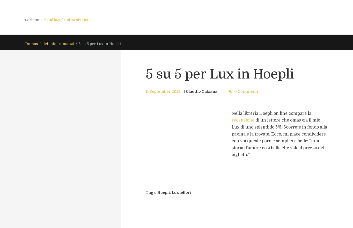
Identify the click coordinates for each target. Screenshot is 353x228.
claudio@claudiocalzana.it (67, 20)
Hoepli (163, 192)
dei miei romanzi (58, 44)
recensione (243, 120)
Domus (31, 44)
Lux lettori (181, 192)
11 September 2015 (163, 91)
